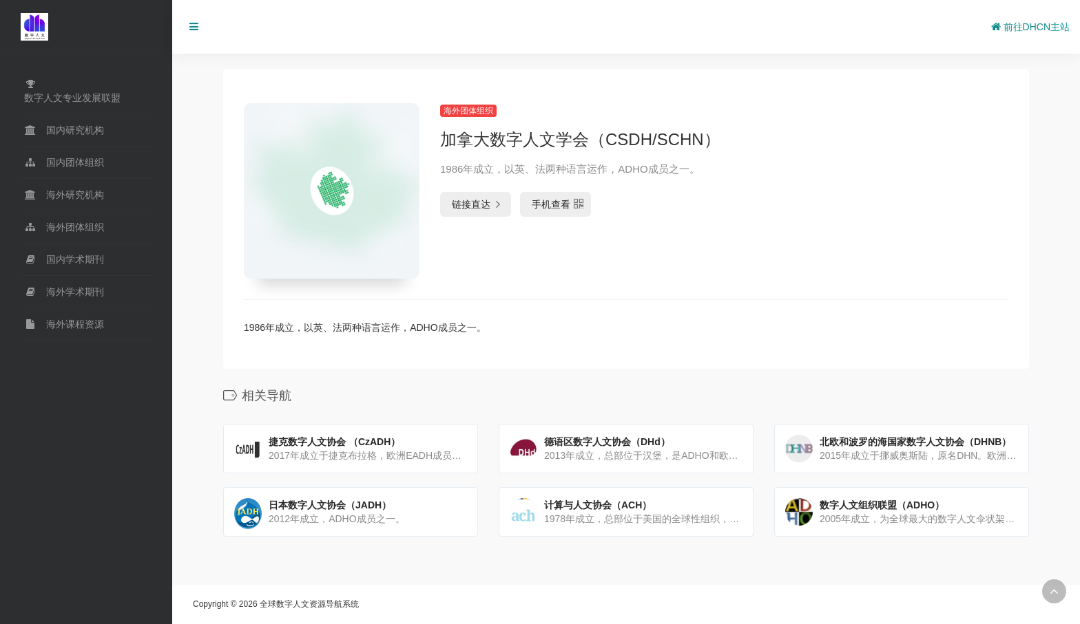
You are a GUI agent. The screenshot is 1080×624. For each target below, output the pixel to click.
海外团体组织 (468, 111)
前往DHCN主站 (1030, 26)
